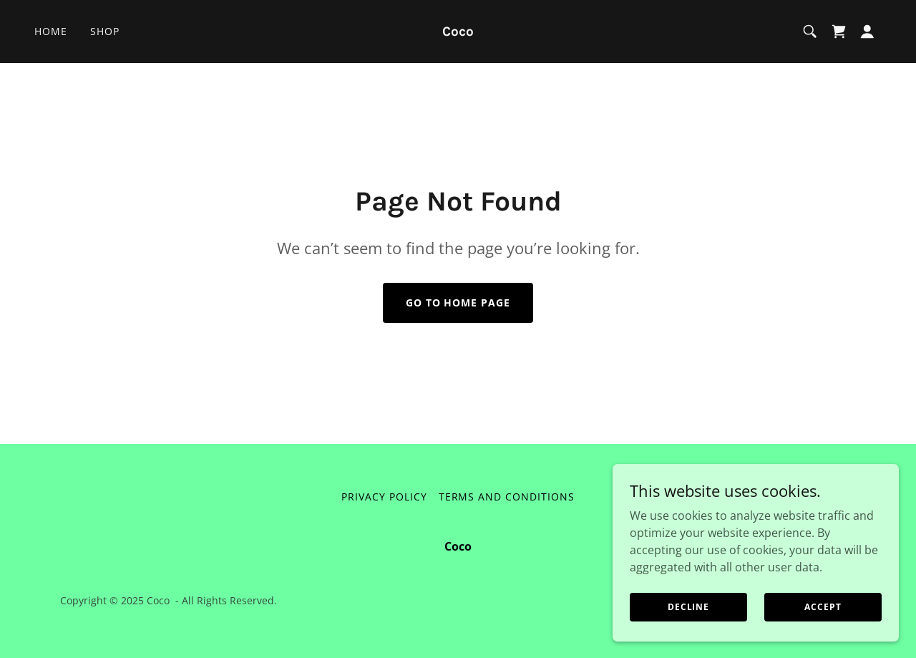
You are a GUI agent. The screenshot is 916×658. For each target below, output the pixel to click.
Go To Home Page (458, 302)
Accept (822, 607)
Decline (688, 607)
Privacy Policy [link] (384, 496)
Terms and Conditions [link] (507, 496)
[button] (867, 31)
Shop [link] (105, 31)
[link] (458, 31)
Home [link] (50, 31)
